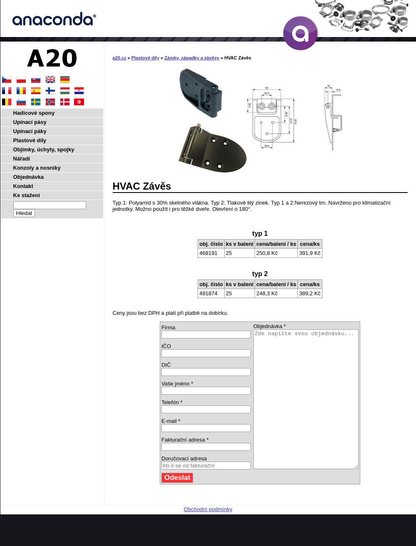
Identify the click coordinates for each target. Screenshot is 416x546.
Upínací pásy (30, 122)
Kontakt (23, 186)
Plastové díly (145, 57)
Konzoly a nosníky (37, 168)
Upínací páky (30, 131)
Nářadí (21, 159)
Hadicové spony (34, 113)
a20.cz (119, 57)
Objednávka (28, 177)
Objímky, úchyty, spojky (43, 149)
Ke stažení (26, 195)
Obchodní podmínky (208, 537)
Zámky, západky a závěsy (191, 57)
